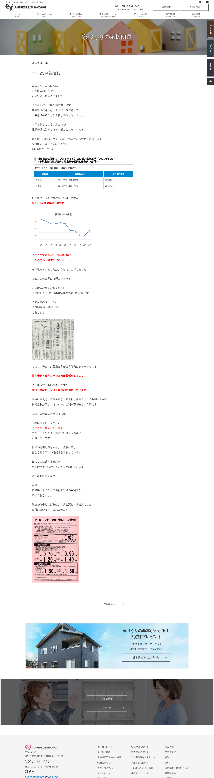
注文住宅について (108, 15)
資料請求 (166, 7)
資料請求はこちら (146, 658)
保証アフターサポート (142, 774)
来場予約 (107, 708)
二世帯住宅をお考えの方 (143, 758)
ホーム (17, 15)
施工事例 (170, 15)
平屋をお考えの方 (140, 763)
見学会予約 (170, 774)
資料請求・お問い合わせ (177, 768)
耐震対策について (140, 752)
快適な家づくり (105, 763)
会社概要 (196, 15)
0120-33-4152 (127, 6)
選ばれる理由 (75, 15)
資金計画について (140, 747)
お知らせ (169, 758)
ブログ (168, 763)
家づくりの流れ (141, 15)
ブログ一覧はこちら (107, 603)
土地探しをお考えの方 (142, 768)
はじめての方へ (44, 15)
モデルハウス (104, 774)
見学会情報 (194, 7)
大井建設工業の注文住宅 (109, 758)
